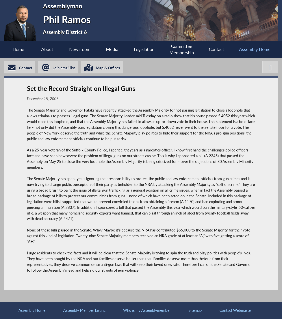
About (47, 49)
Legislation (144, 49)
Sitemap (195, 310)
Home (18, 49)
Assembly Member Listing (84, 310)
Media (112, 49)
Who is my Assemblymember (147, 310)
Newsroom (79, 49)
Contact (216, 49)
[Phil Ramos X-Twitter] (270, 67)
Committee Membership (181, 49)
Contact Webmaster (235, 310)
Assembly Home (255, 49)
